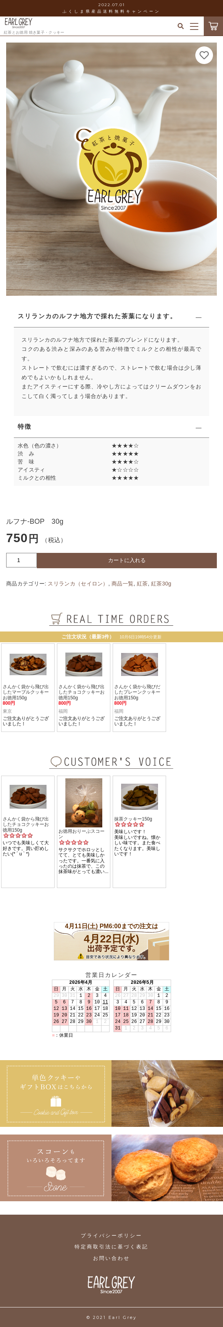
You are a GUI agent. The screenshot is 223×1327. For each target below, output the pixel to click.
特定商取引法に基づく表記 (111, 1247)
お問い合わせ (111, 1258)
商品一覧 (122, 583)
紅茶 (142, 583)
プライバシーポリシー (111, 1235)
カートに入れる (127, 560)
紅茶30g (161, 583)
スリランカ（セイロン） (78, 583)
